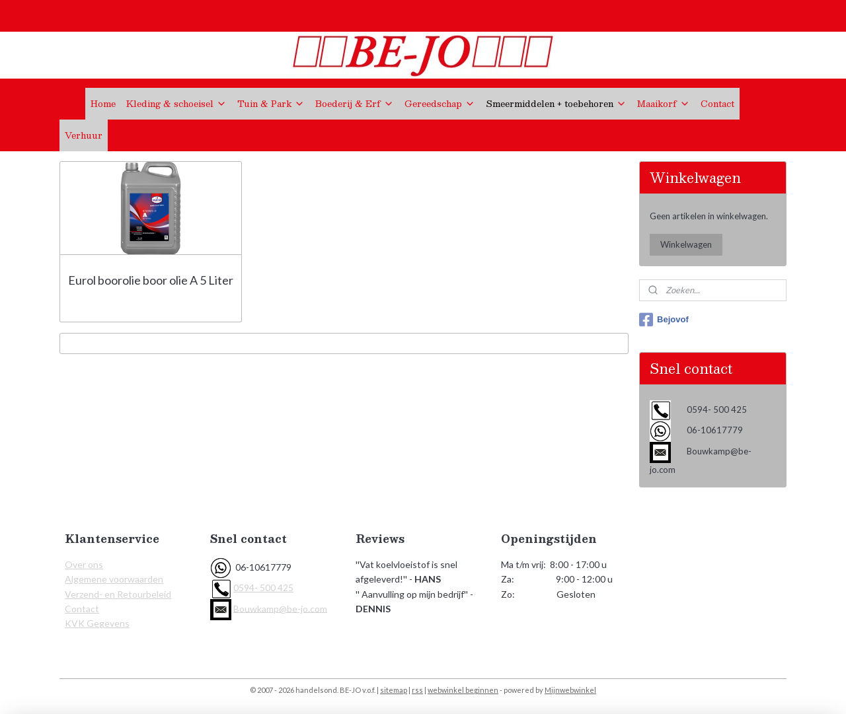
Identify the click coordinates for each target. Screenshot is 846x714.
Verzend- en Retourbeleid (118, 594)
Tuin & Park (271, 103)
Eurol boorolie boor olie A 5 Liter (150, 280)
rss (417, 690)
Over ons (84, 564)
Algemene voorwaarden (114, 579)
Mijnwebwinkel (570, 690)
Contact (717, 103)
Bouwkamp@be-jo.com (280, 608)
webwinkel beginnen (463, 690)
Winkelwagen (686, 244)
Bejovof (664, 320)
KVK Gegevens (97, 623)
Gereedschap (439, 103)
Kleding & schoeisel (176, 103)
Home (103, 103)
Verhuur (83, 135)
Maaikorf (663, 103)
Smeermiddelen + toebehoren (556, 103)
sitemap (393, 690)
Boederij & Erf (354, 103)
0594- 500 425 (263, 587)
